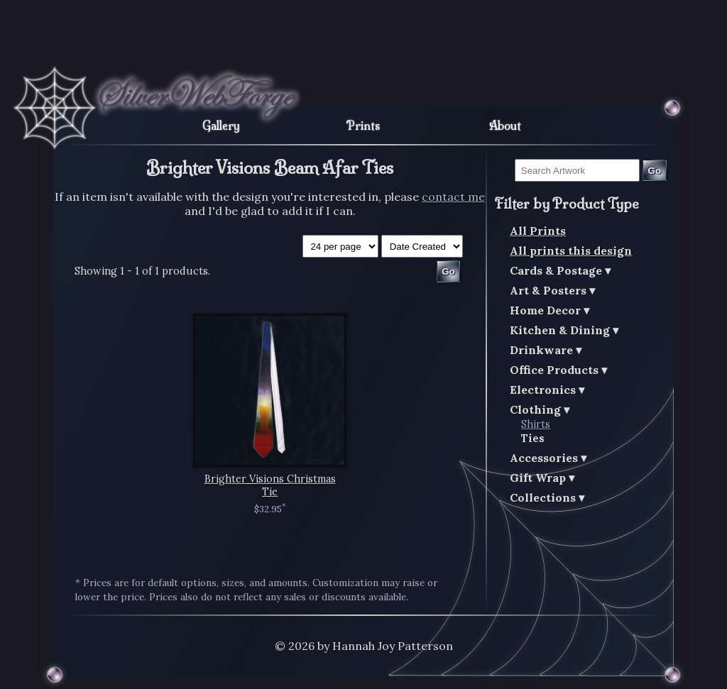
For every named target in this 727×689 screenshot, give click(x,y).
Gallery (221, 125)
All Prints (538, 231)
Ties (533, 438)
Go (655, 170)
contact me (453, 196)
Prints (363, 125)
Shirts (535, 424)
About (505, 125)
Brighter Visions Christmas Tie (270, 485)
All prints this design (571, 250)
